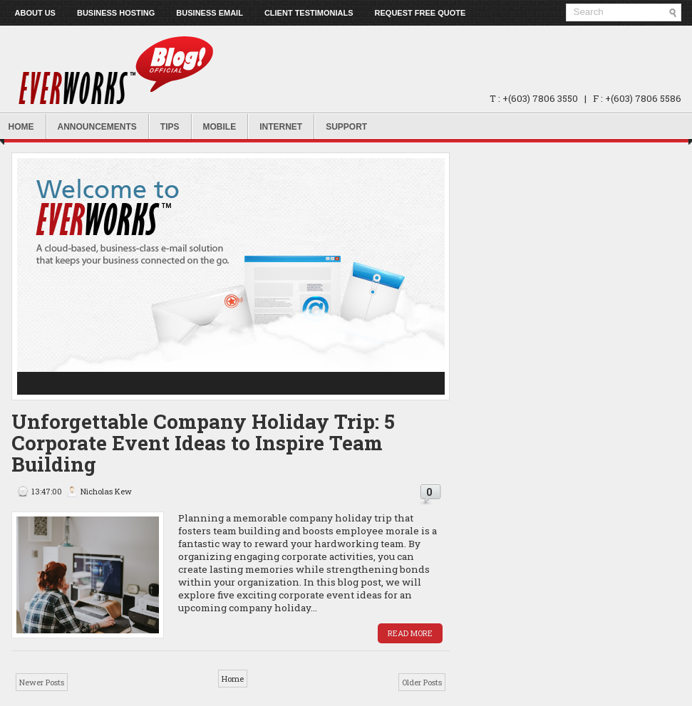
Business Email (209, 13)
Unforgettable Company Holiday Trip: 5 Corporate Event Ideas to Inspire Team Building (203, 443)
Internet (280, 127)
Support (346, 127)
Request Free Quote (420, 13)
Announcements (97, 127)
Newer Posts (41, 682)
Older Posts (422, 682)
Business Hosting (116, 13)
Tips (170, 127)
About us (35, 13)
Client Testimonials (308, 13)
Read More (410, 633)
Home (233, 678)
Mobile (220, 127)
